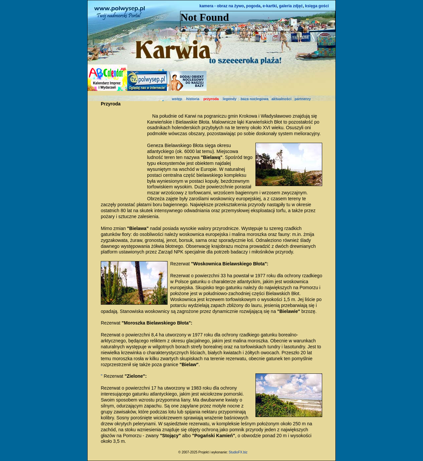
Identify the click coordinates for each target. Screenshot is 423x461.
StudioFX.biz (238, 452)
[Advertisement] (120, 153)
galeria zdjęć (291, 6)
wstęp (177, 99)
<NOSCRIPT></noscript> (257, 21)
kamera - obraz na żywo (221, 6)
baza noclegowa (254, 99)
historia (192, 99)
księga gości (317, 6)
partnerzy (302, 99)
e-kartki (270, 6)
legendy (230, 99)
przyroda (210, 99)
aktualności (281, 99)
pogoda (253, 6)
